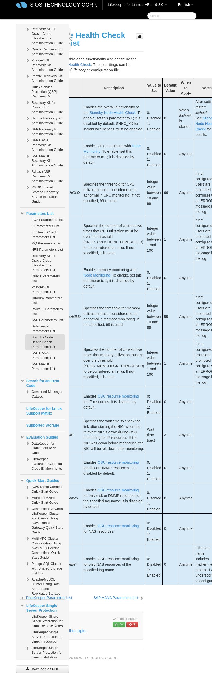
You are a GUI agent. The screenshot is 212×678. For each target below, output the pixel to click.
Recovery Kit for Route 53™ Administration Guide (44, 107)
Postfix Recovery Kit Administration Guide (44, 78)
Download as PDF (42, 669)
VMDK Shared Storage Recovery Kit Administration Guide (42, 193)
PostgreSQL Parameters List (43, 289)
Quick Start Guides (39, 481)
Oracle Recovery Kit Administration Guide (44, 51)
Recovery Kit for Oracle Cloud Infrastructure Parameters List (44, 263)
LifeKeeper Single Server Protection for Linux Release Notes (47, 621)
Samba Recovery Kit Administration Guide (44, 120)
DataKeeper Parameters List (43, 328)
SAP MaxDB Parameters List (43, 366)
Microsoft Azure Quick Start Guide (41, 499)
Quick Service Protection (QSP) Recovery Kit (44, 91)
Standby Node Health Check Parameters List (43, 342)
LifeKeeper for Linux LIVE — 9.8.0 (137, 5)
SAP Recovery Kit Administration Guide (44, 131)
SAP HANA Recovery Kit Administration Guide (44, 144)
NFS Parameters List (47, 249)
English (186, 5)
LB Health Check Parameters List (44, 234)
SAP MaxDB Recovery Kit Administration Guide (44, 160)
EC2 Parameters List (47, 220)
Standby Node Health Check (112, 113)
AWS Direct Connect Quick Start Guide (44, 488)
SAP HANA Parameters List (43, 355)
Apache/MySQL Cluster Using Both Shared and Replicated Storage (42, 585)
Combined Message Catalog (43, 393)
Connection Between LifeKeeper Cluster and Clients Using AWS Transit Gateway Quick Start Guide (44, 520)
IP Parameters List (45, 226)
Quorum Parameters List (47, 300)
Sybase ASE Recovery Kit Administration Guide (44, 176)
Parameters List (37, 213)
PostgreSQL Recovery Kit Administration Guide (44, 64)
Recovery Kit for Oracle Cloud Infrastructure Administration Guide (44, 35)
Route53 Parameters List (47, 311)
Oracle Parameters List (46, 278)
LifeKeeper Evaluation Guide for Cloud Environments (43, 463)
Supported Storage (42, 425)
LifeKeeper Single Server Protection (38, 607)
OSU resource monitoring (118, 396)
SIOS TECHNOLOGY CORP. (64, 5)
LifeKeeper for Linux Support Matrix (44, 410)
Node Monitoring (96, 275)
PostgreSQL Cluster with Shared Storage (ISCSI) (43, 568)
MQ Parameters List (47, 243)
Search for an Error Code (40, 383)
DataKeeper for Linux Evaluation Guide (40, 447)
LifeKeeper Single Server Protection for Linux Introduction (47, 636)
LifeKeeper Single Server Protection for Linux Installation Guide (44, 654)
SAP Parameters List (47, 320)
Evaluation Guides (39, 437)
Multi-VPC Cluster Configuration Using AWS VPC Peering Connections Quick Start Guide (43, 547)
